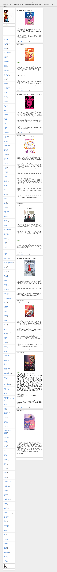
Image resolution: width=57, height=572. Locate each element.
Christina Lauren (6, 154)
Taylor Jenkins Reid (6, 543)
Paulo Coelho (5, 450)
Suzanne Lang (5, 530)
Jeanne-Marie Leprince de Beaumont (8, 262)
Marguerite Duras (6, 378)
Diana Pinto (5, 177)
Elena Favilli (5, 193)
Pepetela (5, 463)
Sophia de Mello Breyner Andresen (8, 513)
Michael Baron (5, 408)
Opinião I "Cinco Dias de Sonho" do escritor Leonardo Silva (8, 430)
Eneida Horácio (5, 199)
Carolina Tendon (6, 140)
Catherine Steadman (6, 145)
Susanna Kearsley (6, 526)
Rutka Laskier (5, 494)
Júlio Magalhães (6, 306)
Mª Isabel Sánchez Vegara (7, 359)
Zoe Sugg (5, 560)
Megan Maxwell (5, 404)
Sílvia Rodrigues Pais (6, 507)
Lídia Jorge (5, 341)
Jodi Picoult (5, 281)
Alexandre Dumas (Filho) (7, 52)
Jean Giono (5, 259)
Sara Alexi (5, 498)
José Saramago (6, 297)
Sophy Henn (5, 517)
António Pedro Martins (6, 87)
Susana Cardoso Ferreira (7, 522)
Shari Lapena (5, 504)
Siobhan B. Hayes (6, 508)
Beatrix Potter (5, 105)
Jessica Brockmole (6, 271)
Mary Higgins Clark (6, 397)
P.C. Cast (5, 436)
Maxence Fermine (6, 403)
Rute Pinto (5, 491)
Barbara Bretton (6, 100)
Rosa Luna (5, 482)
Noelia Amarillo (5, 425)
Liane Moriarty (5, 338)
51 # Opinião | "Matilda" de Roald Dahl (24, 10)
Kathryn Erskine (6, 315)
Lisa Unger (5, 346)
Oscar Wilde (5, 433)
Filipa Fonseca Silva (6, 206)
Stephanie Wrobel (6, 520)
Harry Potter (5, 225)
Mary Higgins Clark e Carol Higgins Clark (9, 398)
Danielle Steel (5, 171)
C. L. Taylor (5, 123)
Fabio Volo (5, 202)
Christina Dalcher (6, 153)
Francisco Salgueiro (6, 208)
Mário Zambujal (5, 393)
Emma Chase (5, 198)
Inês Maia (5, 238)
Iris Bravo (5, 242)
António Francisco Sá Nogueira (7, 84)
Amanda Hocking (6, 61)
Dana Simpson (5, 167)
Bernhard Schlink (6, 114)
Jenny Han (5, 267)
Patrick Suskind (5, 446)
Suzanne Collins (6, 529)
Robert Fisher (5, 477)
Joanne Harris (5, 275)
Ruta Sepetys (5, 490)
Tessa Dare (5, 544)
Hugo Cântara (5, 233)
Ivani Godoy (5, 246)
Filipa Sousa (5, 207)
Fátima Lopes (5, 203)
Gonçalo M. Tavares (6, 217)
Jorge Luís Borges (6, 285)
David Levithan (5, 172)
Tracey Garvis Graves (6, 552)
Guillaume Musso (6, 221)
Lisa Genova (5, 343)
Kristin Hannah (5, 324)
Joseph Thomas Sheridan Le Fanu (8, 298)
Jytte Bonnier (5, 307)
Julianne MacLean (6, 303)
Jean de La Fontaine (6, 258)
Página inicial (5, 6)
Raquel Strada (5, 469)
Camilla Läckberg (6, 124)
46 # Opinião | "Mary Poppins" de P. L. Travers (26, 258)
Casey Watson (5, 141)
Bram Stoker (5, 115)
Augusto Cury (5, 93)
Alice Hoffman (5, 56)
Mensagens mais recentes (20, 458)
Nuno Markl (5, 427)
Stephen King (5, 521)
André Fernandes (6, 74)
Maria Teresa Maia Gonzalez (7, 389)
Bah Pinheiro (5, 97)
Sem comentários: (26, 41)
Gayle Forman (5, 212)
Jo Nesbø (5, 272)
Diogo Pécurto (5, 180)
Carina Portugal (5, 127)
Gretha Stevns (5, 220)
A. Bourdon (5, 38)
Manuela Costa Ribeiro (6, 368)
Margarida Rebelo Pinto (6, 377)
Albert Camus (5, 44)
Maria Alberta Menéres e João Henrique (8, 381)
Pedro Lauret (5, 455)
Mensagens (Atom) (31, 460)
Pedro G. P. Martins (6, 454)
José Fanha (5, 290)
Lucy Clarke (5, 351)
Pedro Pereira (5, 459)
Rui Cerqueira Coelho (6, 486)
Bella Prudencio (6, 110)
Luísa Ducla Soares (6, 352)
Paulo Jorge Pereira (6, 451)
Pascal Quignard (6, 438)
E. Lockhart (5, 184)
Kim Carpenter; (5, 320)
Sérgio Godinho (5, 503)
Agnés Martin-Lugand (6, 43)
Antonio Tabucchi (6, 88)
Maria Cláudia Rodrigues (7, 384)
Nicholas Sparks (6, 422)
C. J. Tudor (5, 122)
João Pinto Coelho (6, 276)
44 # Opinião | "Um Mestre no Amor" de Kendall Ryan (28, 353)
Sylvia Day (5, 534)
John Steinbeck (5, 284)
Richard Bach (5, 476)
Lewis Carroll (5, 337)
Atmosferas (5, 91)
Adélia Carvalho (6, 39)
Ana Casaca (5, 65)
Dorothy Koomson (6, 181)
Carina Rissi (5, 128)
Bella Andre (5, 109)
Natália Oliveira (5, 418)
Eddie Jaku (5, 186)
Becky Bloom (5, 106)
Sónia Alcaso (5, 512)
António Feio (5, 83)
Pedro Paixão (5, 458)
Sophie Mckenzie (6, 516)
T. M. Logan (5, 535)
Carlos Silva (5, 137)
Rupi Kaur (5, 489)
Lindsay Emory (5, 342)
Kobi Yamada (5, 321)
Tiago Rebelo (5, 548)
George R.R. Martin (6, 215)
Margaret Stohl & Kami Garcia (7, 373)
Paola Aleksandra (6, 437)
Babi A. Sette (5, 96)
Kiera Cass (5, 319)
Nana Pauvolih (5, 417)
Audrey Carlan (5, 92)
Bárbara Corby (5, 101)
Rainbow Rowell (6, 467)
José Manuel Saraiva (6, 293)
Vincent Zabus (5, 557)
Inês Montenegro (6, 239)
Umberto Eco (5, 553)
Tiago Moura (5, 547)
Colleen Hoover (5, 159)
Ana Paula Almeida (6, 70)
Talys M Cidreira (6, 539)
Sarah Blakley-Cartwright (7, 499)
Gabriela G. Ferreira (6, 211)
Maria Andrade (5, 383)
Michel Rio (5, 409)
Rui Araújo (5, 485)
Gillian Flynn (5, 216)
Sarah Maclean (5, 500)
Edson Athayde (5, 189)
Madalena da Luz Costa (7, 360)
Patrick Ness (5, 445)
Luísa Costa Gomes (6, 355)
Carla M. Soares (6, 131)
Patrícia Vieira (5, 442)
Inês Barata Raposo (6, 234)
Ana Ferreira (5, 66)
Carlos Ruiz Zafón (6, 136)
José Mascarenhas (6, 294)
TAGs (4, 538)
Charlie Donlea (5, 150)
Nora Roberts (5, 426)
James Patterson (6, 254)
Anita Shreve (5, 78)
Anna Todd (5, 79)
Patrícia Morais (5, 441)
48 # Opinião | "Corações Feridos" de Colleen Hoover (28, 136)
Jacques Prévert (6, 253)
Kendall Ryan (5, 316)
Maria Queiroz (5, 388)
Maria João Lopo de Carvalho (7, 385)
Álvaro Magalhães (6, 60)
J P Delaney (5, 247)
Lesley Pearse (5, 334)
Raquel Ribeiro (5, 468)
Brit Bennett (5, 119)
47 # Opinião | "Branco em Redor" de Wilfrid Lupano (27, 205)
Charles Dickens (6, 149)
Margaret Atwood (6, 372)
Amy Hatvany (5, 62)
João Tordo (5, 279)
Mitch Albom (5, 413)
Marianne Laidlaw (6, 392)
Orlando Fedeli (5, 432)
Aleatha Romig (5, 48)
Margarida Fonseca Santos (7, 374)
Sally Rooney (5, 495)
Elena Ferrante (5, 194)
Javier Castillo (5, 257)
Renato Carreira (6, 473)
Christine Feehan (6, 155)
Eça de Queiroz (5, 185)
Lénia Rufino (5, 333)
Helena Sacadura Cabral (7, 229)
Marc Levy (5, 369)
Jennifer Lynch (5, 266)
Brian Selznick (5, 118)
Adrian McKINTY (6, 40)
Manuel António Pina (6, 365)
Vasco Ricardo (5, 556)
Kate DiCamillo (5, 312)
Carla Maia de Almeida (6, 132)
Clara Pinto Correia (6, 158)
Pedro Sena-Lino (6, 460)
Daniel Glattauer (6, 168)
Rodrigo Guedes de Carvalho (7, 481)
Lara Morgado (5, 325)
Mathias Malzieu (6, 400)
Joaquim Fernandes (6, 280)
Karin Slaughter (5, 311)
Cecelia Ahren (5, 146)
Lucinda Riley (5, 350)
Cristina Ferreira (6, 163)
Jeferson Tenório (6, 263)
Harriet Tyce (5, 224)
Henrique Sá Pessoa (6, 230)
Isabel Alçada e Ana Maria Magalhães (8, 243)
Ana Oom (5, 69)
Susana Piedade (6, 525)
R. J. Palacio (5, 464)
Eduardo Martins (6, 190)
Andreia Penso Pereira (6, 75)
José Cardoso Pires (6, 288)
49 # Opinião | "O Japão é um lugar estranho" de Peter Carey (29, 94)
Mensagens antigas (39, 458)
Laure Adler (5, 329)
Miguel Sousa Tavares (6, 412)
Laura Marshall (5, 328)
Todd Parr (5, 551)
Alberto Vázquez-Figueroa (7, 47)
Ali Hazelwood (5, 53)
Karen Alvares (5, 310)
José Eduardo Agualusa (7, 289)
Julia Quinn (5, 302)
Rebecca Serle (5, 472)
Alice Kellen (5, 57)
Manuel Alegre (5, 364)
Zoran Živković (5, 561)
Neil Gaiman (5, 421)
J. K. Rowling (5, 248)
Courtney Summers (6, 162)
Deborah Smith (5, 176)
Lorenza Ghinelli (6, 347)
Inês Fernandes (5, 237)
